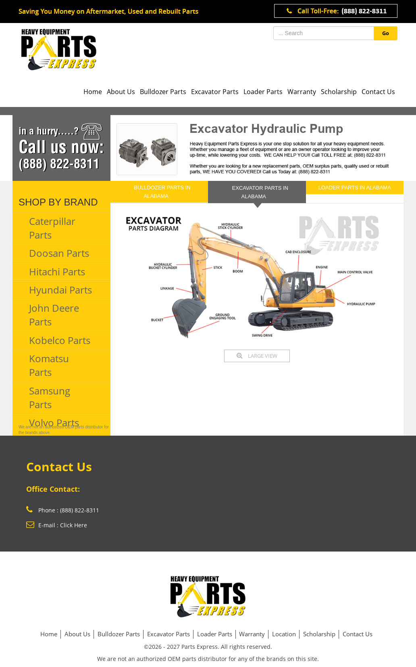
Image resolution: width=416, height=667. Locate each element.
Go (385, 33)
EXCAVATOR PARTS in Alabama (260, 192)
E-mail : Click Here (56, 525)
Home (92, 91)
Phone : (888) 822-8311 (62, 510)
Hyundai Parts (60, 289)
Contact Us (378, 91)
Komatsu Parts (49, 365)
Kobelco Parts (59, 340)
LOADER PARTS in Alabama (354, 188)
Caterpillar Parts (52, 227)
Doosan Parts (59, 253)
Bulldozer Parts (163, 91)
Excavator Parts (215, 91)
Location (284, 634)
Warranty (301, 91)
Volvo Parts (54, 422)
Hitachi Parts (57, 271)
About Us (121, 91)
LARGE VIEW (257, 355)
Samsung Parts (49, 397)
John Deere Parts (54, 314)
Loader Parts (263, 91)
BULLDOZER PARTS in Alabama (162, 192)
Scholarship (339, 91)
